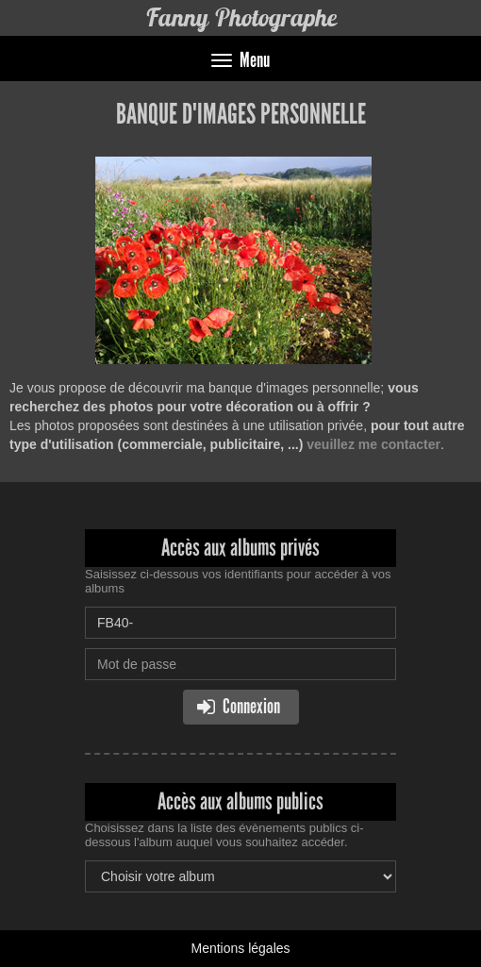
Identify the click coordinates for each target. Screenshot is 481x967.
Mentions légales (240, 948)
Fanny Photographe (241, 17)
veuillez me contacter (373, 444)
